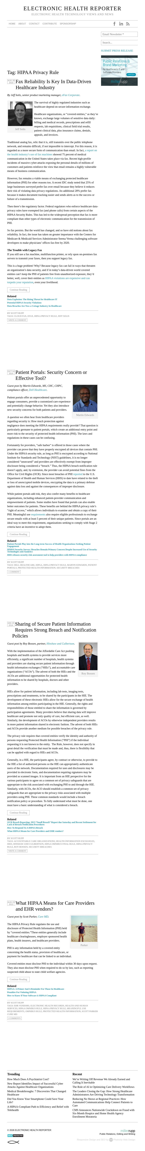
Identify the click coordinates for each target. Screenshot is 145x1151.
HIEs (9, 844)
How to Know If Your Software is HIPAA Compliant (32, 995)
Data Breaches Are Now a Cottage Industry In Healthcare (34, 306)
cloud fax (20, 316)
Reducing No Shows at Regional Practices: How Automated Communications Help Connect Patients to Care (102, 1102)
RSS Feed (128, 24)
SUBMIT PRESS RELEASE (117, 50)
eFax (30, 316)
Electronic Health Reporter (73, 8)
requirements (38, 514)
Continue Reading (20, 289)
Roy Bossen (21, 847)
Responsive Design (86, 1139)
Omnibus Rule (33, 1011)
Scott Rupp (17, 313)
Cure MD (43, 916)
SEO (103, 1139)
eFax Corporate (71, 95)
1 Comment (14, 571)
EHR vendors (21, 1005)
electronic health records (47, 1005)
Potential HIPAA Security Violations (24, 302)
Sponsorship (68, 23)
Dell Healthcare (38, 389)
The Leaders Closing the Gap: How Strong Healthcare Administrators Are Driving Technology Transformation (103, 1093)
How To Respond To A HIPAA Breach (25, 828)
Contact (34, 23)
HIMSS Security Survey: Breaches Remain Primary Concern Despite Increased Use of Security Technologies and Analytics (52, 550)
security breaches (68, 568)
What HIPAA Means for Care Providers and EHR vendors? (35, 831)
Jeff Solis (63, 316)
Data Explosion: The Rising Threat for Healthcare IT (32, 299)
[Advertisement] (52, 50)
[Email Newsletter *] (119, 34)
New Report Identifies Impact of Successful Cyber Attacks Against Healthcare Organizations (35, 1085)
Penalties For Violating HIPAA (21, 992)
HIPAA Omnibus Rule (30, 1008)
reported (77, 474)
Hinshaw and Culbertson (60, 643)
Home (12, 23)
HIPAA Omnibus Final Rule (60, 844)
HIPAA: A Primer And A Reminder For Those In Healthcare (35, 989)
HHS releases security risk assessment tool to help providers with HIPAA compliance (47, 555)
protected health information (37, 568)
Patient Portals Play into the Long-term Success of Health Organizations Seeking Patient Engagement (49, 545)
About (22, 23)
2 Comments (15, 1018)
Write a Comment (18, 320)
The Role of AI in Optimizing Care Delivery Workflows (103, 1086)
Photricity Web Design (124, 1139)
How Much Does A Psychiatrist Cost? (28, 1079)
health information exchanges (75, 841)
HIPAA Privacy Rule (45, 316)
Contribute (49, 23)
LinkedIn (121, 24)
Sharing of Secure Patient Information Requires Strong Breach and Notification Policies (54, 630)
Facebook (114, 24)
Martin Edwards (77, 565)
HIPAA (39, 565)
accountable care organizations (34, 841)
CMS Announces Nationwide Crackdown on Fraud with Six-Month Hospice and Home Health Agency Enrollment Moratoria (103, 1113)
